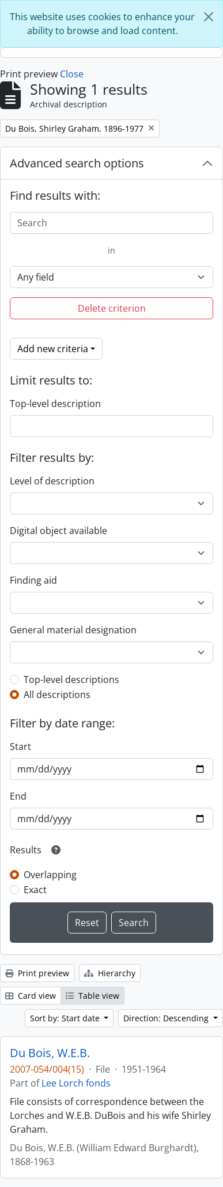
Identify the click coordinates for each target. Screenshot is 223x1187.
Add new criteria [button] (52, 348)
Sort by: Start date (66, 1018)
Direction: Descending (167, 1018)
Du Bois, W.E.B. (50, 1053)
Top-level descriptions (71, 679)
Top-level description (55, 403)
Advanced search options (77, 163)
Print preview (37, 973)
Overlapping (50, 874)
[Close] (208, 17)
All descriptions (57, 694)
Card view (30, 995)
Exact (35, 889)
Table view (92, 995)
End (18, 796)
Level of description (52, 481)
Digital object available (58, 530)
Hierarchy (109, 973)
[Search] (111, 223)
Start (20, 746)
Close (72, 74)
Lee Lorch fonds (76, 1083)
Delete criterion (112, 308)
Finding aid (33, 580)
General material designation (73, 630)
